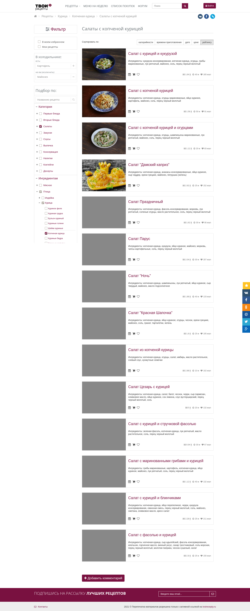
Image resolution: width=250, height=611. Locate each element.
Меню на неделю (95, 6)
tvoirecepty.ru (209, 606)
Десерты (48, 171)
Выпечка (48, 145)
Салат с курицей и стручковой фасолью (162, 424)
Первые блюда (51, 113)
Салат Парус (139, 239)
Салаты (47, 126)
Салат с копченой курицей (150, 91)
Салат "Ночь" (139, 276)
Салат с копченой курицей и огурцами (160, 128)
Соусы (47, 139)
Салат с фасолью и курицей (152, 535)
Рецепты (71, 6)
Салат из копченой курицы (150, 350)
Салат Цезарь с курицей (149, 387)
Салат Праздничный (145, 202)
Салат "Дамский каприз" (148, 165)
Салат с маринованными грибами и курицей (165, 461)
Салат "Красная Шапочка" (150, 313)
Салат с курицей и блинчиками (154, 498)
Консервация (50, 151)
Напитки (48, 158)
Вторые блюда (51, 120)
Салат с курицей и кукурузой (152, 54)
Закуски (47, 132)
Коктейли (48, 164)
